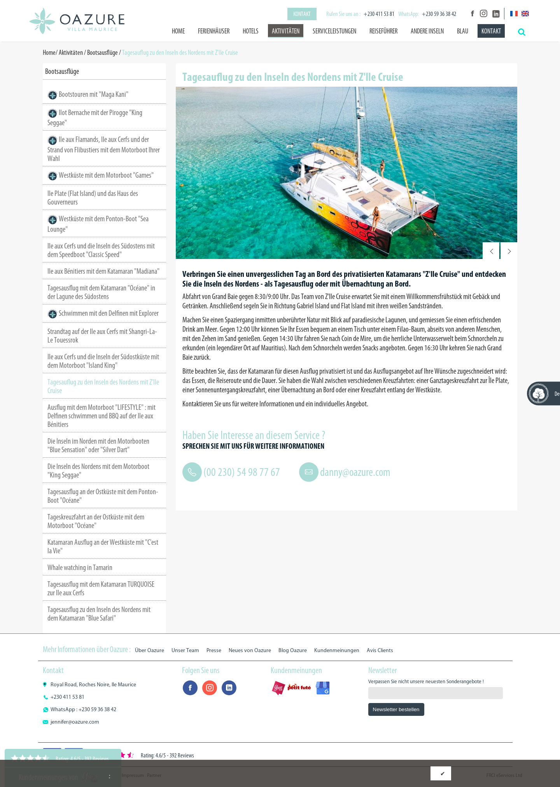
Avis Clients (380, 650)
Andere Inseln (427, 31)
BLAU (462, 31)
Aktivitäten (285, 31)
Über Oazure (149, 650)
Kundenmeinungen (336, 650)
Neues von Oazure (250, 650)
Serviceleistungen (334, 31)
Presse (213, 650)
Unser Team (185, 650)
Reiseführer (383, 31)
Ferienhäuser (213, 31)
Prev (491, 250)
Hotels (251, 31)
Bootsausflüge (102, 52)
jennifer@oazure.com (75, 722)
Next (508, 250)
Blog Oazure (292, 650)
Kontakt (302, 13)
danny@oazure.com (355, 472)
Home (178, 31)
